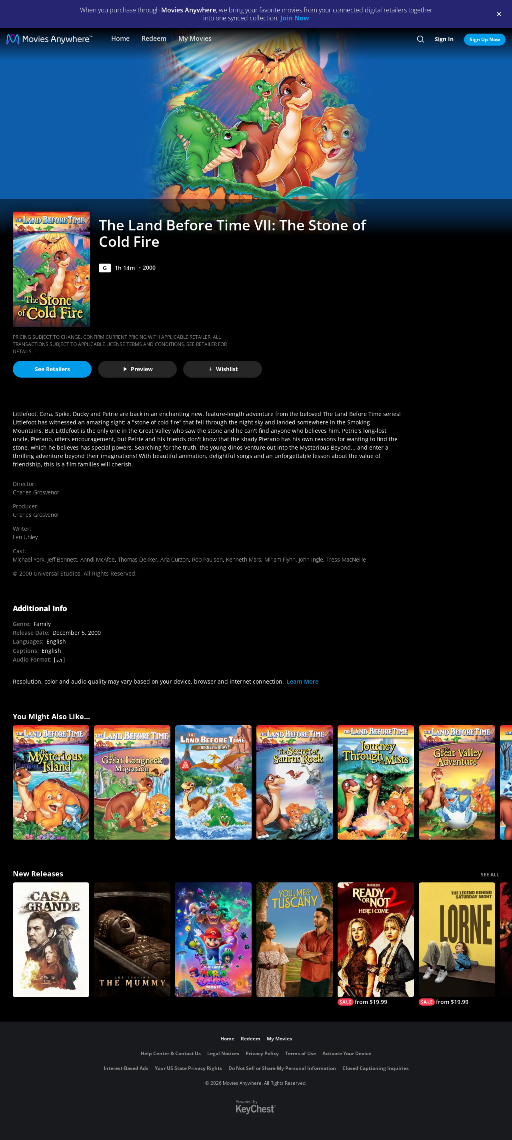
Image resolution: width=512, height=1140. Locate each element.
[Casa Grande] (51, 939)
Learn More (302, 681)
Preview (137, 369)
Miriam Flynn (280, 559)
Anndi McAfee (97, 559)
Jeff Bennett (62, 559)
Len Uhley (25, 537)
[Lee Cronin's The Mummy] (132, 939)
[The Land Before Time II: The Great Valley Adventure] (457, 782)
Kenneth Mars (243, 559)
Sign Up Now (485, 39)
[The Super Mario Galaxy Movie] (213, 939)
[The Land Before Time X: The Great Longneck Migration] (132, 782)
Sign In (444, 39)
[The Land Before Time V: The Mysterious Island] (51, 782)
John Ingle (311, 559)
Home (120, 38)
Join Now (294, 18)
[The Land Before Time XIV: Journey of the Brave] (213, 782)
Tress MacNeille (346, 559)
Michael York (28, 559)
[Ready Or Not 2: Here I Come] (376, 944)
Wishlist (223, 369)
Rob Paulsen (207, 559)
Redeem (154, 38)
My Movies (195, 38)
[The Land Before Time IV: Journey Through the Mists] (376, 782)
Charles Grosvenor (36, 492)
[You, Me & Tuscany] (294, 939)
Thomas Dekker (137, 559)
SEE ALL (490, 874)
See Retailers (52, 369)
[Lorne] (457, 944)
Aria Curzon (174, 559)
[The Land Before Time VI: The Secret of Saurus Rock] (294, 782)
